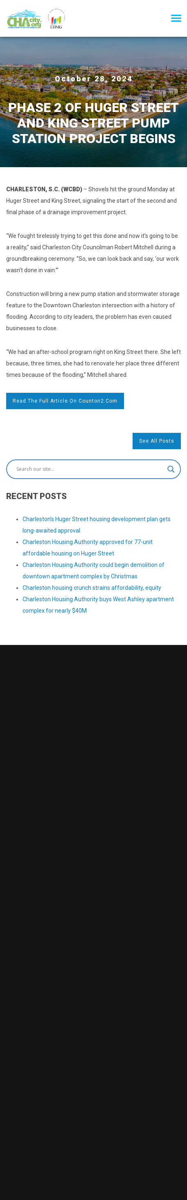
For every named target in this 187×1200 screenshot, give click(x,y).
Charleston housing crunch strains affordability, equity (92, 587)
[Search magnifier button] (171, 469)
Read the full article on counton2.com (65, 401)
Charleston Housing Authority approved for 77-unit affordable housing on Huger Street (88, 548)
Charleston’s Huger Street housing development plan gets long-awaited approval (97, 525)
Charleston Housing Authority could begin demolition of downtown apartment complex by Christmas (93, 571)
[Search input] (89, 469)
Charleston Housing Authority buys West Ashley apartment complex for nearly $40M (98, 605)
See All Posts (156, 441)
